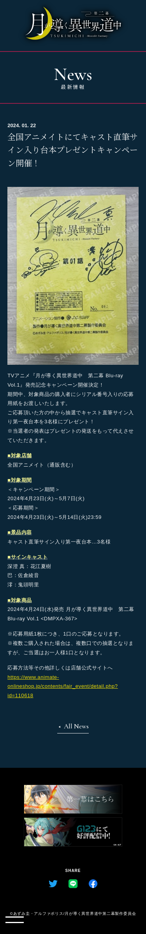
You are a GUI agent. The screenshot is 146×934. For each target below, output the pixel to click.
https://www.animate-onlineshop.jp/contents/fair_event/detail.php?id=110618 (62, 686)
